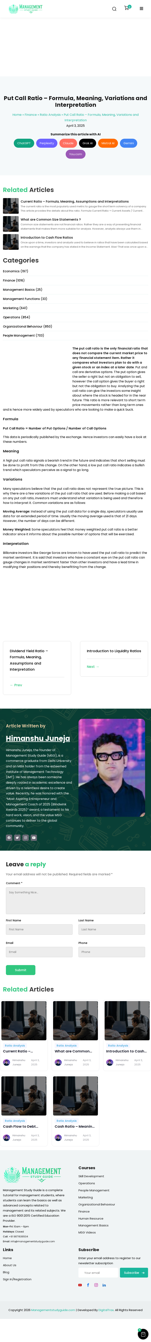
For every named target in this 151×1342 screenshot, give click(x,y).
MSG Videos (87, 1232)
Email (9, 943)
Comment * (14, 883)
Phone (82, 943)
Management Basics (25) (22, 290)
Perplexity (47, 143)
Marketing (85, 1197)
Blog (6, 1272)
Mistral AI (108, 143)
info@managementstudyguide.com (33, 1241)
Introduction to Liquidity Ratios (114, 659)
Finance (31, 114)
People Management (94, 1190)
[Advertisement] (75, 47)
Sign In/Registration (17, 1279)
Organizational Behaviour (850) (27, 326)
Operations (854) (16, 317)
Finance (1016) (14, 280)
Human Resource (90, 1218)
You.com (75, 154)
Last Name (86, 920)
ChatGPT (24, 143)
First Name (13, 920)
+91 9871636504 (18, 1236)
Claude (68, 143)
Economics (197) (15, 271)
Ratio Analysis (50, 114)
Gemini (128, 143)
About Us (9, 1265)
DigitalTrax (106, 1310)
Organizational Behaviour (96, 1204)
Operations (86, 1183)
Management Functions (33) (25, 299)
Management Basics (93, 1225)
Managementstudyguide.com (53, 1310)
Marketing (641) (15, 308)
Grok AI (88, 143)
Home (17, 114)
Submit (20, 970)
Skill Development (91, 1176)
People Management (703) (23, 335)
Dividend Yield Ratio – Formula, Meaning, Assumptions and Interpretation (37, 668)
